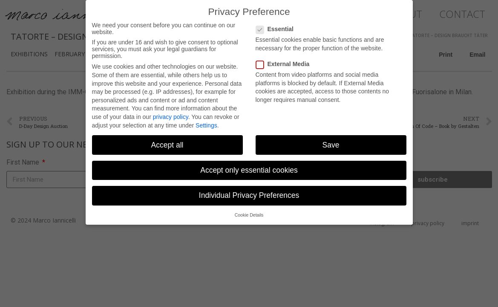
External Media (285, 60)
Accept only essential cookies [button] (249, 166)
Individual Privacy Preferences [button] (249, 191)
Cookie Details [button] (249, 211)
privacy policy (170, 113)
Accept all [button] (167, 141)
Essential (277, 25)
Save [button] (331, 141)
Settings (206, 121)
